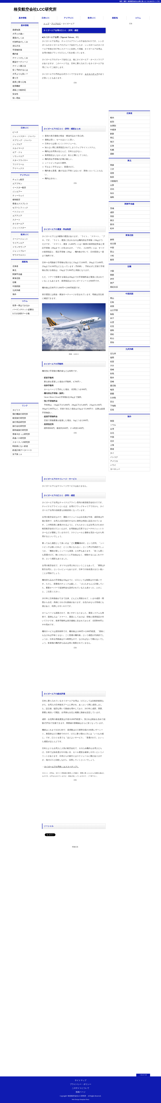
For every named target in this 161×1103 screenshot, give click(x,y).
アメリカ (114, 461)
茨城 (112, 208)
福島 (112, 197)
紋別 (112, 122)
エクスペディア (91, 74)
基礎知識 (16, 30)
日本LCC (46, 18)
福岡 (112, 358)
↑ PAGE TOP (143, 1075)
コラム (138, 18)
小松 (112, 256)
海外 (14, 294)
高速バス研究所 (19, 438)
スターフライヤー (20, 160)
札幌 (112, 150)
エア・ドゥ (17, 152)
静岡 (112, 240)
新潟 (112, 224)
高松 (112, 334)
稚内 (112, 118)
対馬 (112, 374)
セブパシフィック (20, 208)
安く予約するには (20, 70)
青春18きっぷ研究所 (21, 434)
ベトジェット (18, 212)
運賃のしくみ (18, 38)
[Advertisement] (74, 104)
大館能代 (114, 181)
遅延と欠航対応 (19, 90)
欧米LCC (92, 18)
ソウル (113, 425)
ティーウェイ (18, 196)
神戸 (112, 283)
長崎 (112, 370)
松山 (112, 338)
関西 (112, 275)
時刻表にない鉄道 (20, 446)
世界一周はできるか (21, 306)
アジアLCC (69, 18)
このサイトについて (80, 1088)
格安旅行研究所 (19, 418)
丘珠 (112, 146)
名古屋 (113, 244)
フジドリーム (18, 164)
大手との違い (18, 34)
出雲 (112, 322)
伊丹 (112, 279)
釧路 (112, 134)
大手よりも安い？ (20, 74)
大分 (112, 366)
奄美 (112, 390)
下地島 (113, 406)
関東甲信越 (17, 274)
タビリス (16, 410)
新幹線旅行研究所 (20, 430)
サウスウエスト (19, 255)
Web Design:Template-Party (80, 1099)
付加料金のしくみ (20, 42)
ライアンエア (18, 243)
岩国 (112, 306)
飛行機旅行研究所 (20, 414)
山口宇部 (114, 310)
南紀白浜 (114, 287)
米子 (112, 318)
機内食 (15, 54)
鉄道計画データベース (22, 450)
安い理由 (16, 98)
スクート (16, 220)
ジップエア (17, 144)
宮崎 (112, 382)
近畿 (14, 282)
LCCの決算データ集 (21, 314)
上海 (112, 445)
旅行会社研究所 (19, 426)
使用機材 (16, 86)
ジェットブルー (19, 251)
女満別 (113, 126)
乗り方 (15, 78)
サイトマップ (80, 1080)
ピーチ (15, 132)
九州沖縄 (16, 290)
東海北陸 (16, 278)
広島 (112, 302)
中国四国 (16, 286)
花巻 (112, 173)
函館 (112, 154)
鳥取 (112, 314)
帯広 (112, 138)
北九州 (113, 354)
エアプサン (17, 184)
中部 (112, 248)
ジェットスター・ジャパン (24, 136)
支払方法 (16, 46)
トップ (46, 24)
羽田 (112, 216)
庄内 (112, 189)
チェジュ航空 (18, 180)
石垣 (112, 410)
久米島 (113, 398)
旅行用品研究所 (19, 422)
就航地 (115, 18)
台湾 (112, 429)
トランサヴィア (19, 247)
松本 (112, 228)
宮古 (112, 402)
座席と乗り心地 (19, 82)
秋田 (112, 177)
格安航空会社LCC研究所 (35, 9)
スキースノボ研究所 (21, 442)
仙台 (112, 193)
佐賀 (112, 362)
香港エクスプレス (20, 204)
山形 (112, 185)
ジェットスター (19, 228)
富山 (112, 252)
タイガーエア (18, 224)
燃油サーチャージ (20, 62)
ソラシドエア (18, 156)
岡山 (112, 298)
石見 (112, 326)
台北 (112, 433)
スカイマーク (18, 148)
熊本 (112, 378)
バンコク (114, 457)
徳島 (112, 330)
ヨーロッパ (115, 469)
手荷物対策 (17, 50)
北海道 (15, 266)
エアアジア (17, 216)
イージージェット (20, 239)
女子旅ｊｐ (17, 454)
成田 (112, 212)
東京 (112, 220)
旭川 (112, 142)
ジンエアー (17, 192)
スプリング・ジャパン (22, 140)
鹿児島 (113, 386)
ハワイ (113, 465)
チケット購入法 (19, 66)
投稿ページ (80, 1092)
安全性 (15, 94)
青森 (112, 165)
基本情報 (22, 18)
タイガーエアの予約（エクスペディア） (61, 767)
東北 (14, 270)
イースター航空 (19, 188)
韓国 (112, 421)
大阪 (112, 271)
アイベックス (18, 168)
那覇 (112, 394)
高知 (112, 342)
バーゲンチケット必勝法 (23, 310)
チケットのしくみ (20, 58)
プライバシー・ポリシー (80, 1084)
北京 (112, 441)
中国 (112, 437)
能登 (112, 260)
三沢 (112, 169)
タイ (112, 453)
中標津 (113, 130)
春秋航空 (16, 200)
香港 (112, 449)
